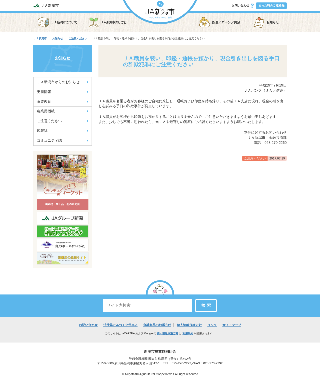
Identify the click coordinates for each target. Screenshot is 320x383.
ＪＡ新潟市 (46, 5)
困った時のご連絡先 (271, 5)
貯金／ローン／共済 (219, 22)
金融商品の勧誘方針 (157, 325)
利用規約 (187, 333)
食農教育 (62, 101)
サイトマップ (231, 325)
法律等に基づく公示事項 (120, 325)
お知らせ (266, 22)
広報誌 (62, 131)
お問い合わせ (243, 5)
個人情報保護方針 (189, 325)
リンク (212, 325)
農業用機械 (62, 111)
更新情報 (62, 92)
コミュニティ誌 (62, 140)
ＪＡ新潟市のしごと (107, 22)
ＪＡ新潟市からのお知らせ (62, 82)
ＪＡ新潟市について (57, 22)
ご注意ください (62, 121)
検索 (206, 305)
